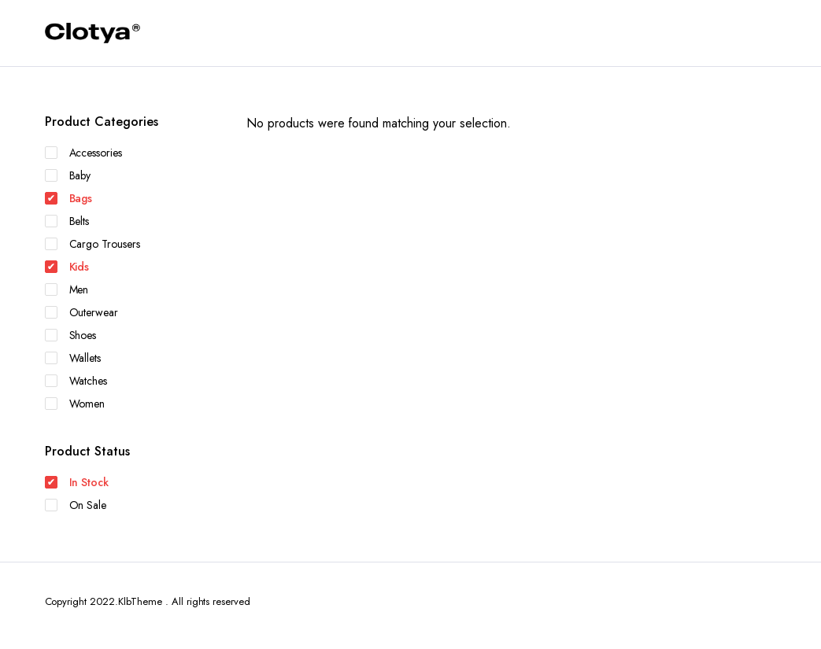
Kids (67, 267)
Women (75, 403)
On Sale (76, 505)
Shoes (71, 335)
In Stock (77, 482)
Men (67, 289)
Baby (68, 175)
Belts (67, 221)
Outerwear (82, 312)
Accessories (84, 152)
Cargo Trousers (93, 244)
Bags (69, 198)
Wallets (73, 358)
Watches (76, 381)
